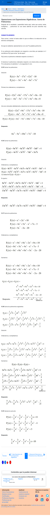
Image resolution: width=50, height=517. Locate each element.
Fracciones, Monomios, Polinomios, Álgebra (13, 10)
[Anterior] (16, 456)
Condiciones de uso (35, 505)
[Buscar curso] (15, 16)
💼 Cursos (8, 9)
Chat (26, 2)
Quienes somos (6, 494)
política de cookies (11, 506)
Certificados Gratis (19, 4)
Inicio (3, 9)
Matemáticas (21, 9)
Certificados (5, 496)
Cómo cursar (31, 2)
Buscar (36, 16)
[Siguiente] (37, 456)
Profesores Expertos (8, 498)
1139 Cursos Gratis (19, 2)
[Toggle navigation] (2, 2)
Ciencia (14, 9)
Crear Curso (34, 4)
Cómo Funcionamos (8, 492)
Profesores (27, 4)
